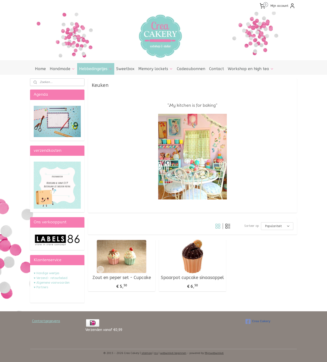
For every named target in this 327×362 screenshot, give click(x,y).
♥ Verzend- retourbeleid (50, 278)
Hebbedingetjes (95, 68)
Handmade (62, 68)
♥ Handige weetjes (46, 273)
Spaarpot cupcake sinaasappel (192, 277)
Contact (216, 68)
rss (156, 353)
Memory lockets (155, 68)
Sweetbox (125, 68)
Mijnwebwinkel (214, 353)
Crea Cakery (257, 321)
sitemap (146, 353)
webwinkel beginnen (173, 353)
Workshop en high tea (251, 68)
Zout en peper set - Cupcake (121, 277)
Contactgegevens (46, 321)
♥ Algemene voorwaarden (52, 282)
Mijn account (282, 6)
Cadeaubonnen (191, 68)
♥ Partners (41, 287)
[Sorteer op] (277, 226)
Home (40, 68)
